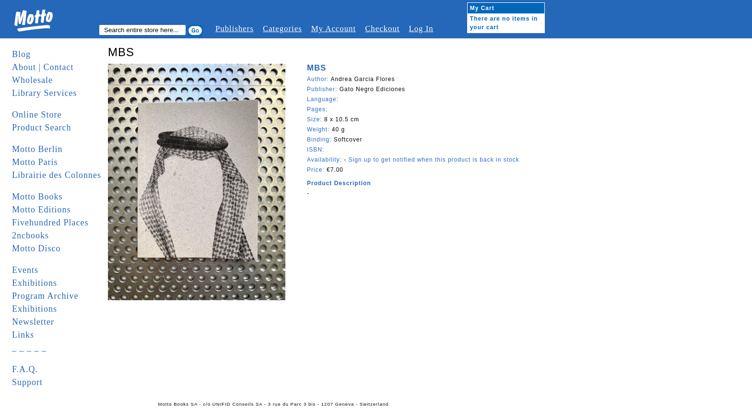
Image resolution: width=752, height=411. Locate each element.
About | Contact (43, 67)
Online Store (37, 114)
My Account (333, 28)
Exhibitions (34, 283)
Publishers (234, 28)
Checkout (382, 28)
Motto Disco (36, 248)
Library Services (44, 93)
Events (25, 270)
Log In (421, 28)
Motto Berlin (37, 149)
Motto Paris (35, 162)
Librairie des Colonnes (56, 175)
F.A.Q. (25, 369)
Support (27, 382)
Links (23, 335)
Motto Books (37, 196)
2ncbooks (30, 235)
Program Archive (45, 296)
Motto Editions (41, 209)
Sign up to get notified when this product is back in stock (433, 159)
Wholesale (32, 80)
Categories (282, 28)
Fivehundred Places (50, 222)
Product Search (41, 127)
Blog (21, 54)
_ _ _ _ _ (29, 347)
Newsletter (33, 322)
